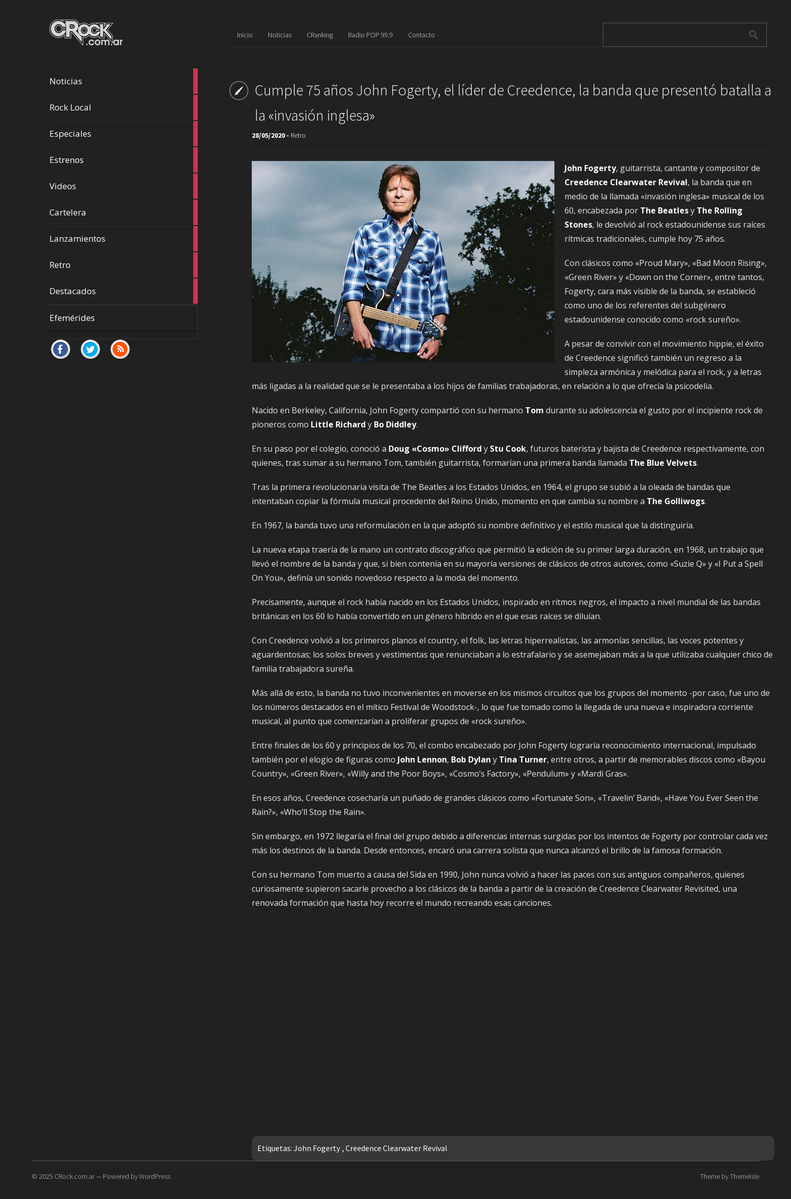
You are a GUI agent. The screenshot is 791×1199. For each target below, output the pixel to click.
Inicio (245, 34)
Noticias (123, 81)
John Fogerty (317, 1148)
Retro (123, 265)
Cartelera (123, 212)
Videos (123, 186)
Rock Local (123, 107)
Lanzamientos (123, 238)
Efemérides (72, 317)
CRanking (320, 34)
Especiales (123, 133)
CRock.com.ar (74, 1176)
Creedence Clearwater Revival (396, 1148)
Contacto (421, 34)
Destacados (123, 291)
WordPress (155, 1176)
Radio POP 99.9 (370, 34)
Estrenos (123, 160)
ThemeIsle (744, 1176)
